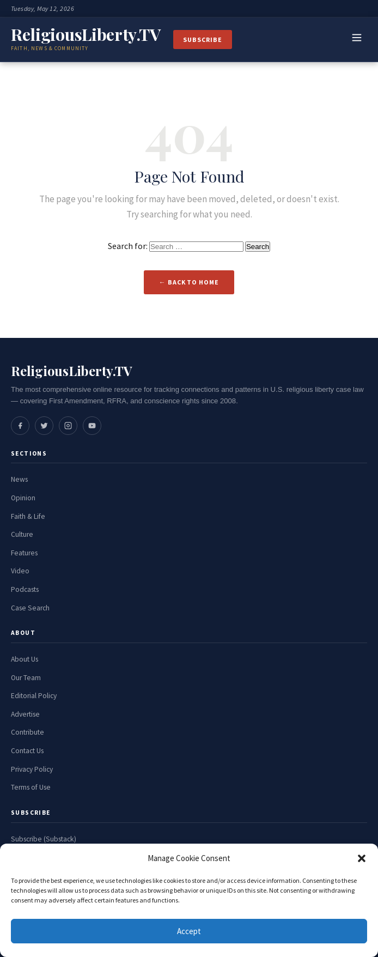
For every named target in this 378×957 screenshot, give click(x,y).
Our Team (26, 677)
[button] (361, 858)
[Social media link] (20, 425)
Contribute (27, 732)
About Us (24, 659)
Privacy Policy (32, 769)
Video (20, 571)
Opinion (23, 497)
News (19, 479)
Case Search (30, 608)
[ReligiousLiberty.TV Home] (85, 39)
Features (24, 553)
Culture (22, 534)
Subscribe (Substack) (43, 839)
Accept (189, 931)
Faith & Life (28, 516)
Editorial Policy (34, 695)
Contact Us (27, 750)
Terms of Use (31, 787)
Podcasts (25, 589)
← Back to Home (189, 282)
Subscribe (202, 39)
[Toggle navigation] (356, 39)
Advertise (25, 714)
